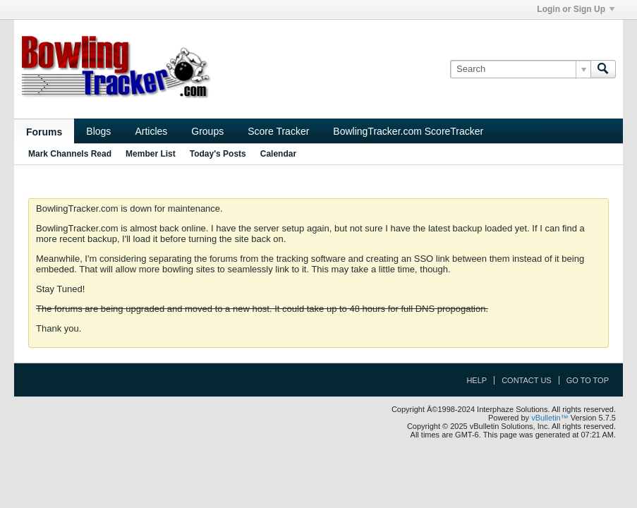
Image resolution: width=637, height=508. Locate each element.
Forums (44, 132)
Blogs (98, 131)
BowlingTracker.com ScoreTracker (408, 131)
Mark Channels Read (69, 154)
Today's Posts (218, 154)
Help (476, 380)
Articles (151, 131)
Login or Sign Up (575, 9)
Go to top (587, 380)
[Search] (520, 69)
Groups (207, 131)
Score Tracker (278, 131)
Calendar (278, 154)
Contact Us (527, 380)
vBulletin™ (550, 417)
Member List (151, 154)
